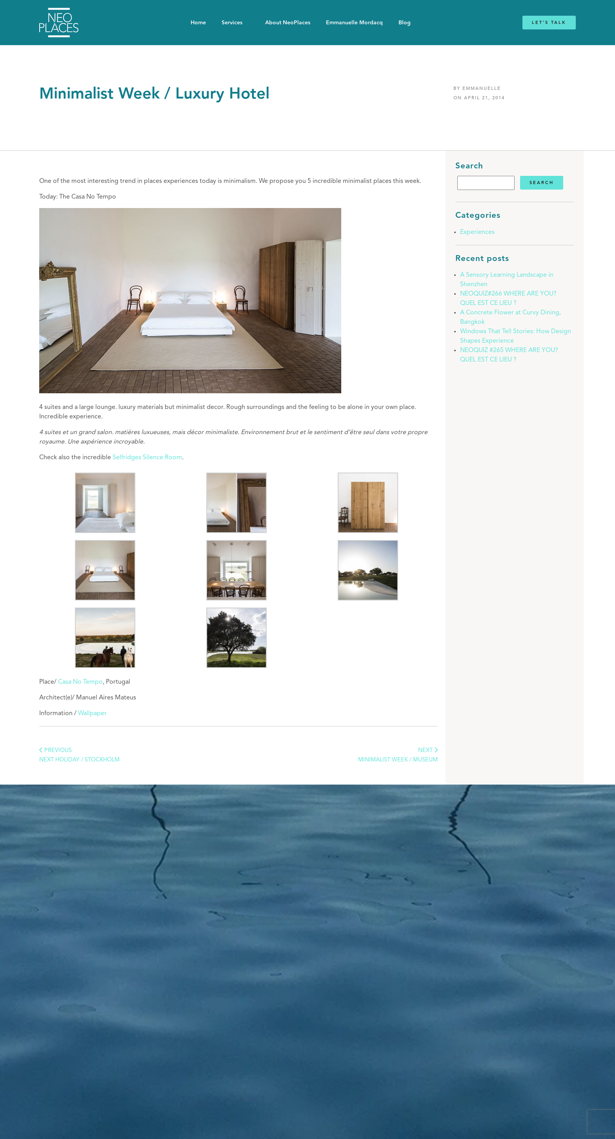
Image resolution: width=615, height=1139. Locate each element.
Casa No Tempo (80, 682)
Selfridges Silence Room (147, 458)
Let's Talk (549, 22)
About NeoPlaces (287, 22)
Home (198, 22)
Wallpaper (92, 713)
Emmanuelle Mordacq (354, 22)
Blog (404, 22)
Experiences (477, 232)
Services (232, 22)
